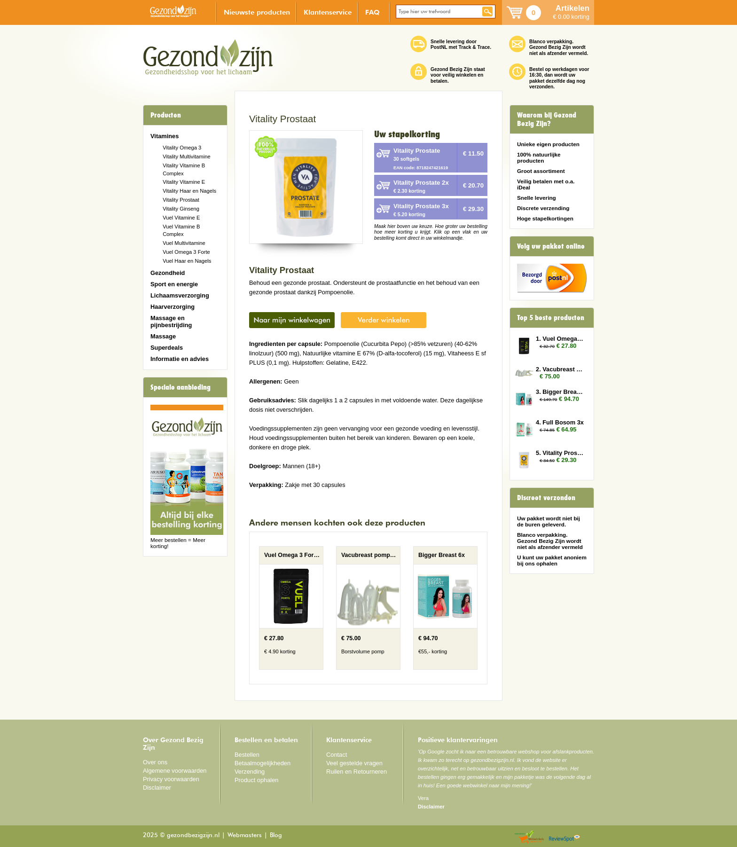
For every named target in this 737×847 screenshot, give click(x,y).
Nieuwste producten (257, 12)
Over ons (155, 762)
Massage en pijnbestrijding (171, 321)
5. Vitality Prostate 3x (560, 452)
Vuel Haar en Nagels (187, 261)
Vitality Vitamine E (184, 182)
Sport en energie (174, 284)
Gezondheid (167, 272)
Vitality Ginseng (181, 209)
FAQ (372, 12)
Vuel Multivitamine (184, 243)
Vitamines (164, 136)
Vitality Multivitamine (186, 156)
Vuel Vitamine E (181, 217)
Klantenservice (328, 12)
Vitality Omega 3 (182, 147)
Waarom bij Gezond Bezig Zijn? (546, 119)
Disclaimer (157, 787)
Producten (165, 115)
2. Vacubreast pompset (560, 369)
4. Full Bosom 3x (560, 422)
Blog (276, 835)
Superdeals (166, 347)
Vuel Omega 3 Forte (186, 252)
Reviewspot (564, 837)
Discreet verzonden (546, 498)
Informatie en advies (179, 358)
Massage (163, 336)
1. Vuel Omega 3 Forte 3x (560, 338)
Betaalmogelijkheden (262, 763)
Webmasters (244, 835)
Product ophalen (256, 780)
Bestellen (247, 754)
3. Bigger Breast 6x (560, 391)
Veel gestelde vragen (354, 763)
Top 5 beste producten (550, 318)
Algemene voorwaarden (175, 770)
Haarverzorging (172, 306)
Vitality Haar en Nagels (189, 191)
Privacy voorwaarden (171, 779)
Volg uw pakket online (551, 246)
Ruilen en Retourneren (356, 771)
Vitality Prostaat (181, 200)
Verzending (250, 771)
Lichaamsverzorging (179, 295)
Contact (336, 754)
